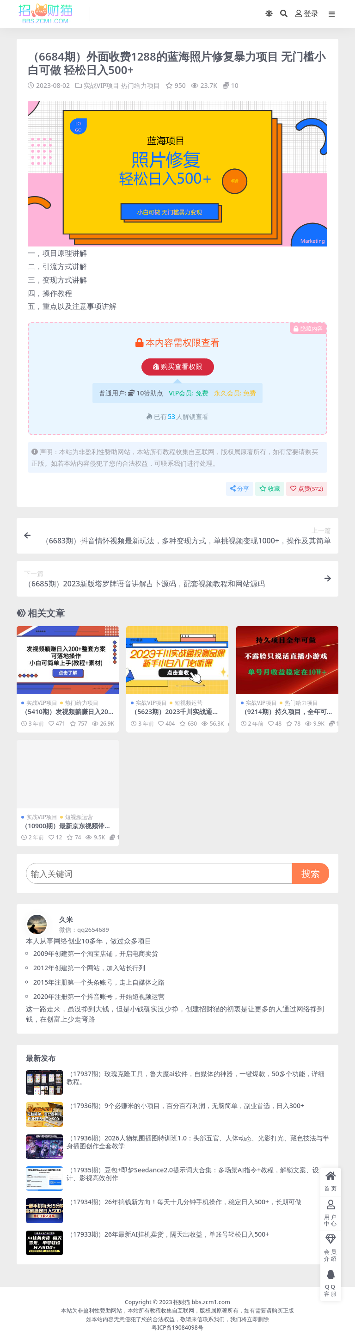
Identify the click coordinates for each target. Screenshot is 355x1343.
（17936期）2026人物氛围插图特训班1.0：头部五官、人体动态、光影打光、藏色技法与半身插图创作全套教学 (198, 1141)
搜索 (310, 873)
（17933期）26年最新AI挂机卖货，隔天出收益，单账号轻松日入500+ (168, 1233)
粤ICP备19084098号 (177, 1327)
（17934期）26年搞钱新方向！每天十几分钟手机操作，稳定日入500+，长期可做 (184, 1201)
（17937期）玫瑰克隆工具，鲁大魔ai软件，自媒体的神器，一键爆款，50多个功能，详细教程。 (195, 1077)
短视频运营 (188, 703)
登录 (306, 14)
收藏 (269, 488)
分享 (239, 488)
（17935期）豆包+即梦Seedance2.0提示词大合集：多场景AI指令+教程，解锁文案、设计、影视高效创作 (193, 1173)
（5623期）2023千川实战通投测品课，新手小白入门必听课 (175, 715)
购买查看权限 (177, 366)
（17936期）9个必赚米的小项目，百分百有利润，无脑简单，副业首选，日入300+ (185, 1105)
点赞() (306, 488)
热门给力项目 (140, 85)
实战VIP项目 (102, 85)
